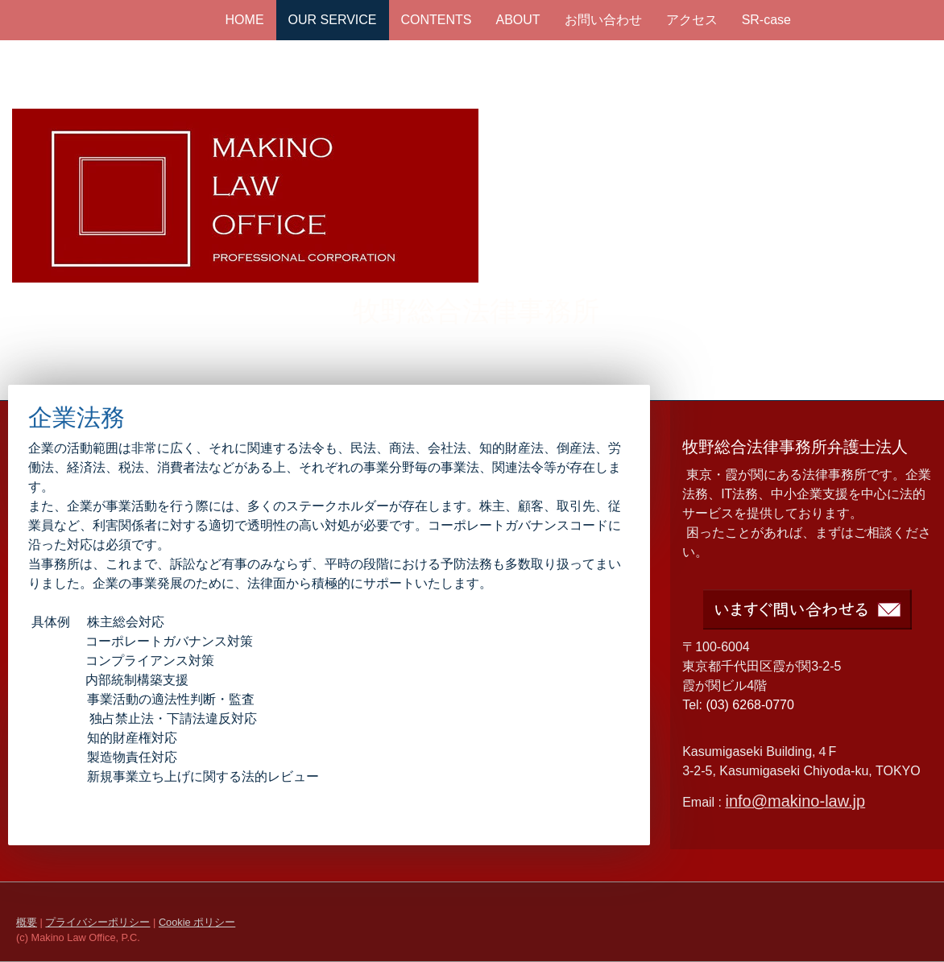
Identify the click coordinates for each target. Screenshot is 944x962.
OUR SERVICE (332, 20)
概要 (26, 922)
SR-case (766, 20)
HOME (245, 20)
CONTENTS (436, 20)
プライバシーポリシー (97, 922)
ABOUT (518, 20)
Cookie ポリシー (197, 922)
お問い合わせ (603, 20)
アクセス (692, 20)
